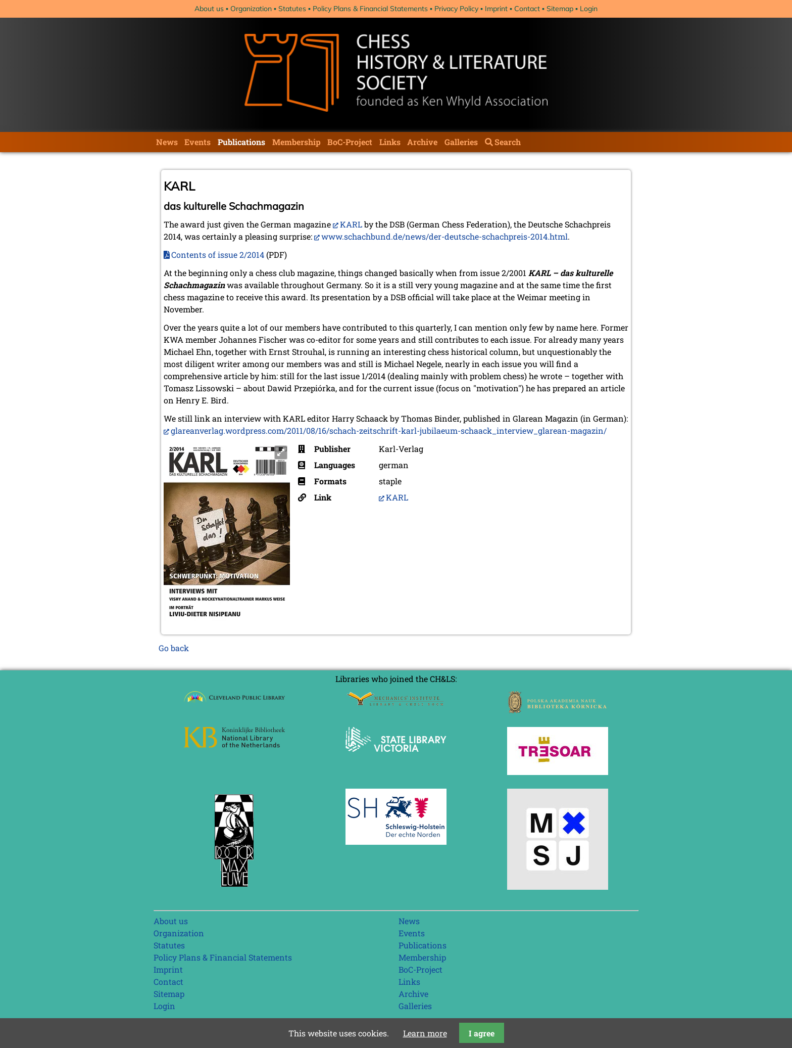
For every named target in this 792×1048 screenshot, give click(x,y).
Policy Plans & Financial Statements (370, 8)
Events (197, 141)
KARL (351, 224)
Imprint (496, 8)
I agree (481, 1033)
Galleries (461, 141)
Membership (296, 141)
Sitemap (560, 8)
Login (589, 8)
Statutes (292, 8)
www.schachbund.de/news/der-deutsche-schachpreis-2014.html (444, 236)
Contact (527, 8)
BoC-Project (349, 141)
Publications (241, 141)
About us (209, 8)
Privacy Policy (456, 8)
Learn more (425, 1033)
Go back (174, 648)
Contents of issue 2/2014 (217, 254)
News (167, 141)
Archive (422, 141)
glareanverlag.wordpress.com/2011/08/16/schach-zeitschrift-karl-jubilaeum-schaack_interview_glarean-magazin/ (389, 430)
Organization (251, 8)
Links (390, 141)
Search (507, 141)
